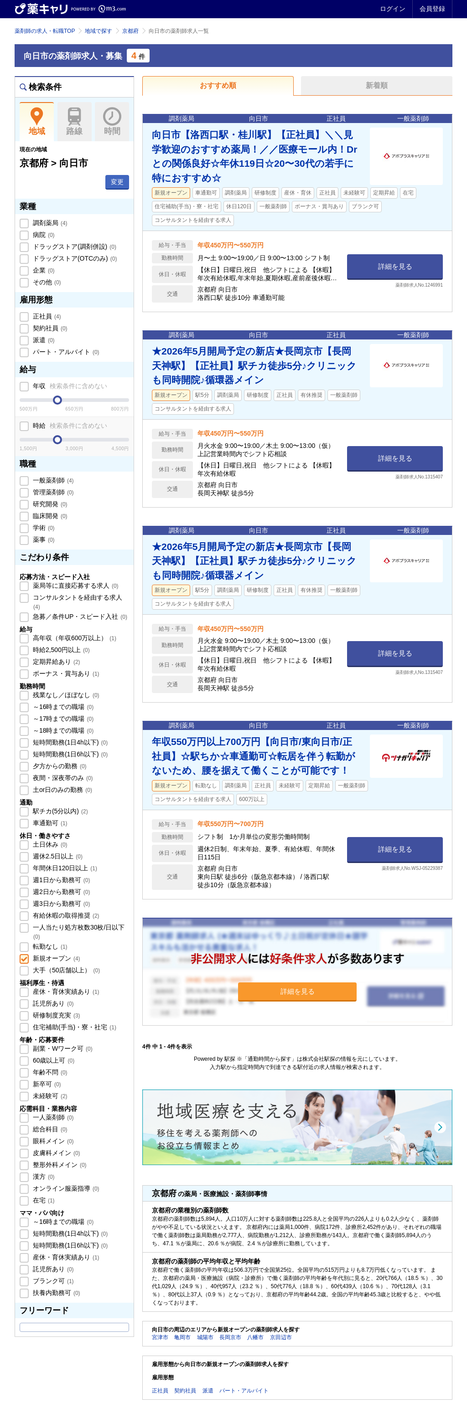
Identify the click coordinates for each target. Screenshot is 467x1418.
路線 (74, 122)
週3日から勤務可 (60, 903)
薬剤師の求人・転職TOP (45, 31)
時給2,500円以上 (60, 649)
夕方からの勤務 (59, 766)
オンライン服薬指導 (65, 1188)
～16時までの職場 (62, 706)
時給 (69, 425)
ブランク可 (52, 1280)
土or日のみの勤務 (61, 789)
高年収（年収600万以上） (73, 638)
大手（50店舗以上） (65, 970)
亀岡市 (182, 1337)
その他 (46, 282)
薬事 (43, 539)
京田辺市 (281, 1337)
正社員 (46, 316)
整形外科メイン (59, 1164)
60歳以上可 (52, 1060)
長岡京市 (230, 1337)
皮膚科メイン (55, 1152)
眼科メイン (52, 1141)
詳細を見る (395, 266)
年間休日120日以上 (64, 868)
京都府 (130, 31)
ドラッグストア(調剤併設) (73, 246)
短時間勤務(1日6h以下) (69, 754)
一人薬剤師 (52, 1117)
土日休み (49, 844)
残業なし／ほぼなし (65, 695)
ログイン (392, 8)
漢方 (43, 1176)
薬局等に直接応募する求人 (75, 585)
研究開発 (49, 504)
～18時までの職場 (62, 730)
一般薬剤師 (52, 480)
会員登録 (432, 8)
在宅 (43, 1200)
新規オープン (55, 958)
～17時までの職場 (62, 718)
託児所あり (52, 1003)
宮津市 (160, 1337)
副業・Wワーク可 (62, 1048)
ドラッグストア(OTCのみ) (74, 258)
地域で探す (98, 31)
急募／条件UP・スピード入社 (79, 616)
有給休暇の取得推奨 (65, 915)
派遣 (43, 340)
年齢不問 (49, 1072)
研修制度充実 (55, 1015)
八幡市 (255, 1337)
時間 (112, 122)
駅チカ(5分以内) (59, 811)
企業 (43, 270)
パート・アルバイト (65, 351)
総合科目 (49, 1129)
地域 (36, 122)
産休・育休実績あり (65, 991)
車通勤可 (49, 823)
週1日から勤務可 (60, 880)
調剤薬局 (49, 222)
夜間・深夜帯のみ (62, 777)
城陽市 (205, 1337)
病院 (43, 234)
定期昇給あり (55, 661)
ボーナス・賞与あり (65, 673)
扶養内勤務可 (55, 1292)
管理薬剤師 (52, 492)
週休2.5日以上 (57, 856)
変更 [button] (117, 181)
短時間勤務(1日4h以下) (69, 742)
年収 (69, 386)
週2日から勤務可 (60, 891)
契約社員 (49, 328)
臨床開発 (49, 515)
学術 (43, 527)
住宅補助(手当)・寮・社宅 (73, 1027)
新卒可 (46, 1084)
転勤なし (49, 946)
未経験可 (49, 1095)
